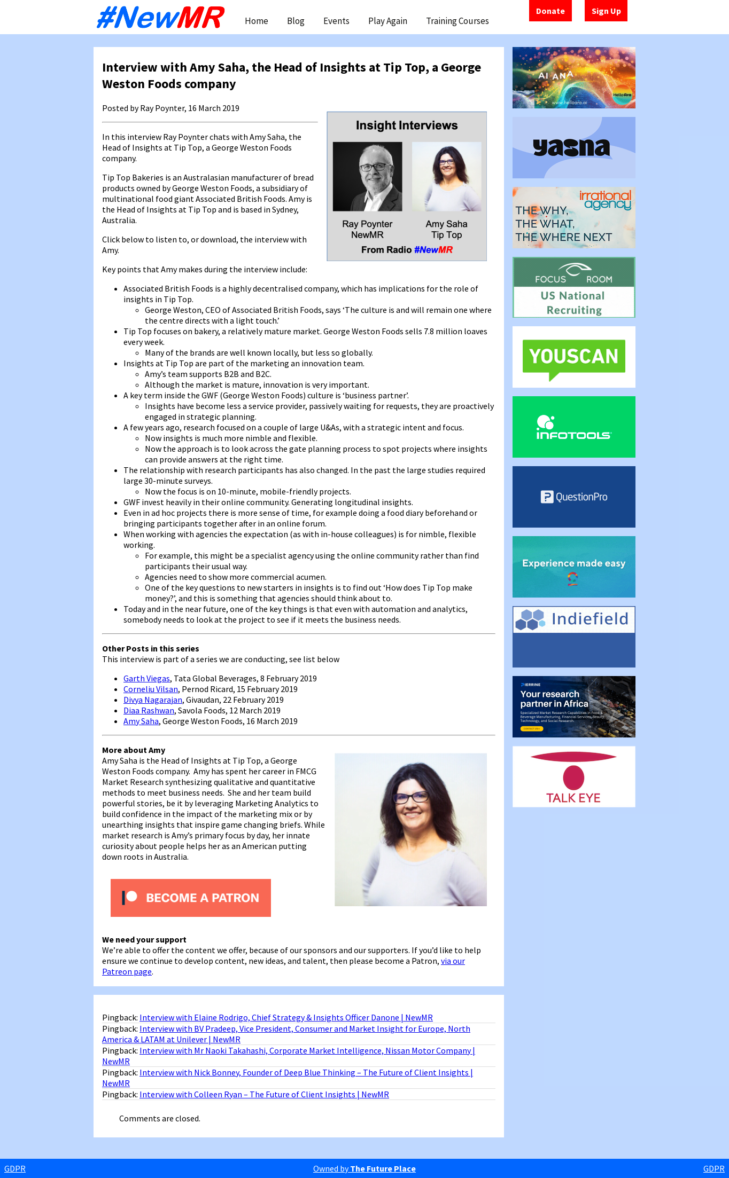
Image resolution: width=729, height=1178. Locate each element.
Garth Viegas (146, 678)
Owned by (364, 1168)
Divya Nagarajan (152, 699)
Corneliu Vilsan (150, 689)
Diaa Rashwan (148, 710)
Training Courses (457, 21)
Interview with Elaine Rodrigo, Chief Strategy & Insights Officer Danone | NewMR (286, 1017)
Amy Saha (141, 721)
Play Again (387, 21)
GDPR (15, 1168)
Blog (296, 21)
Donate (550, 10)
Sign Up (606, 10)
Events (336, 21)
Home (256, 21)
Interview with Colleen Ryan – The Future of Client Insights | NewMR (264, 1094)
